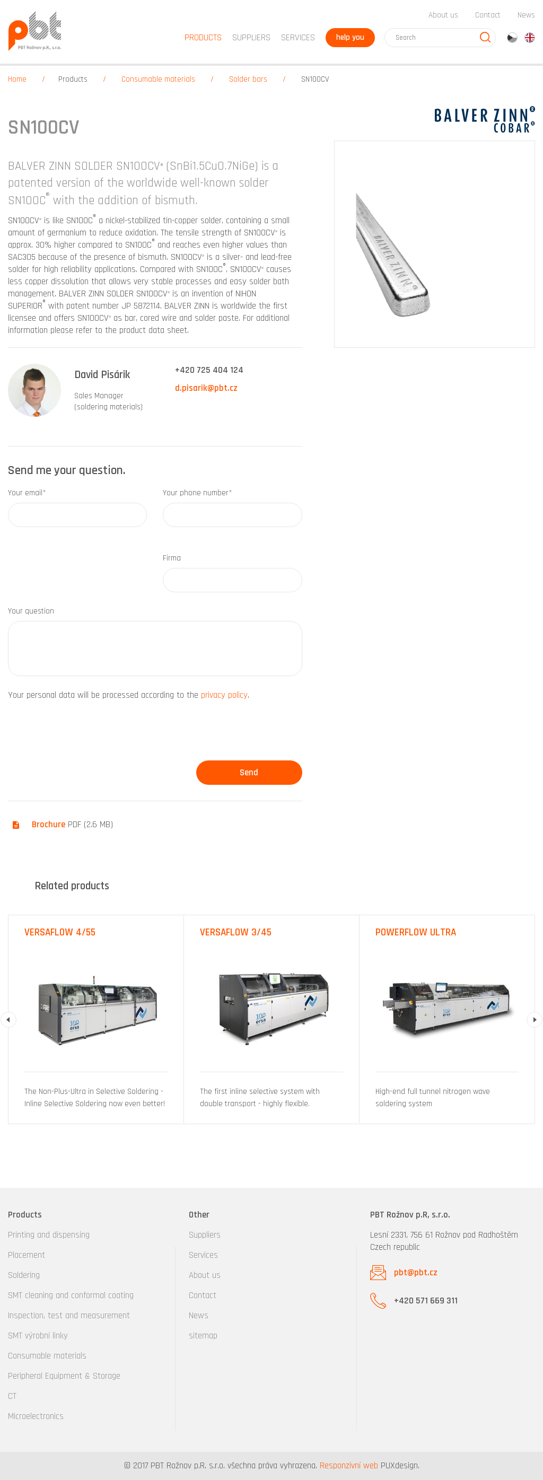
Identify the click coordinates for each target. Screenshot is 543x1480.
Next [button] (534, 1020)
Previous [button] (8, 1020)
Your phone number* (197, 493)
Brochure (48, 824)
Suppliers (205, 1235)
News (526, 15)
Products (72, 79)
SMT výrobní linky (38, 1336)
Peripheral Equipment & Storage (64, 1376)
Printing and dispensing (49, 1235)
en (529, 37)
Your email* (27, 493)
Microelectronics (36, 1416)
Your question (31, 611)
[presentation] (88, 734)
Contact (488, 15)
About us (443, 15)
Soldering (24, 1275)
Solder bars (248, 79)
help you (350, 37)
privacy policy (224, 695)
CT (12, 1396)
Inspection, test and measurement (69, 1315)
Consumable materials (158, 79)
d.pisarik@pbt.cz (206, 388)
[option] (96, 1019)
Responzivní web (349, 1466)
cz (512, 37)
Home (17, 79)
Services (203, 1255)
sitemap (203, 1336)
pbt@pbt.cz (415, 1272)
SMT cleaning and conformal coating (71, 1295)
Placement (26, 1255)
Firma (172, 558)
